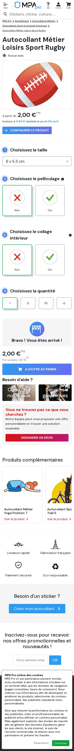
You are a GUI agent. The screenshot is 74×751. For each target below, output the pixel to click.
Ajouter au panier (37, 369)
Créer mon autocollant (37, 608)
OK (55, 660)
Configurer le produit (27, 130)
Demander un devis (37, 438)
